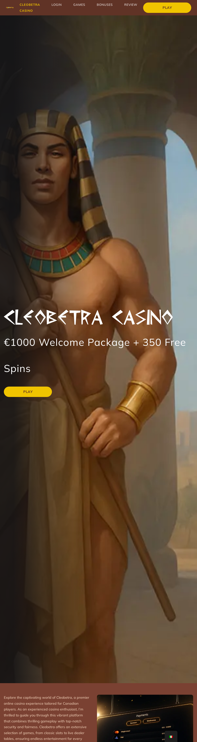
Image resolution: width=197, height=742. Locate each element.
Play (167, 7)
